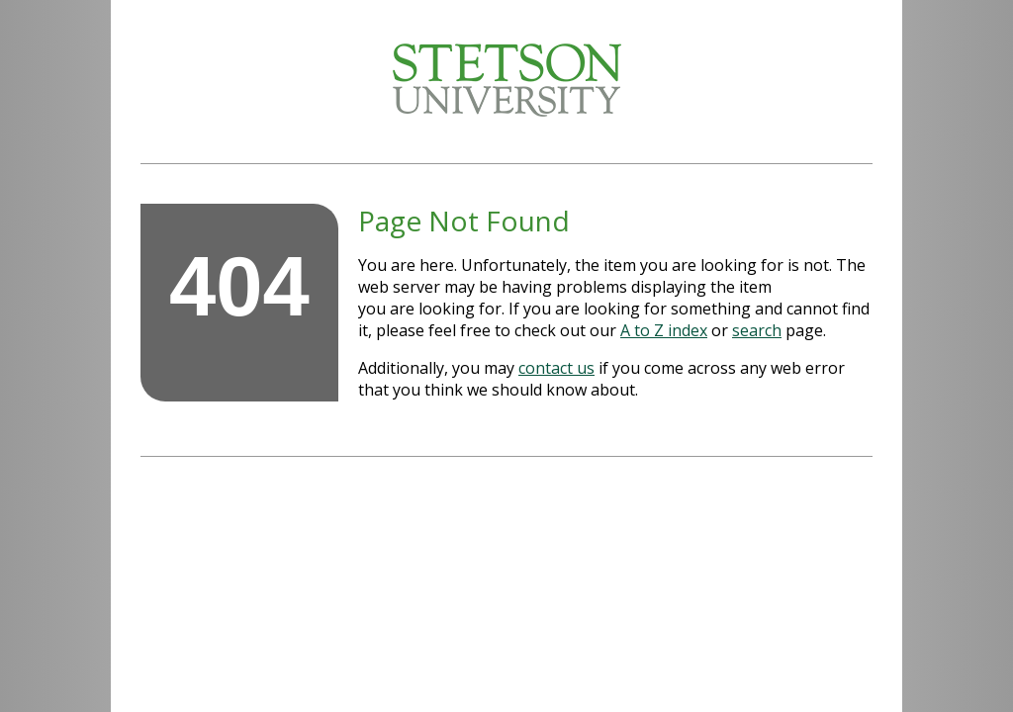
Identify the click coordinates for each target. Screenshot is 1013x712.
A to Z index (663, 330)
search (757, 330)
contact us (556, 368)
